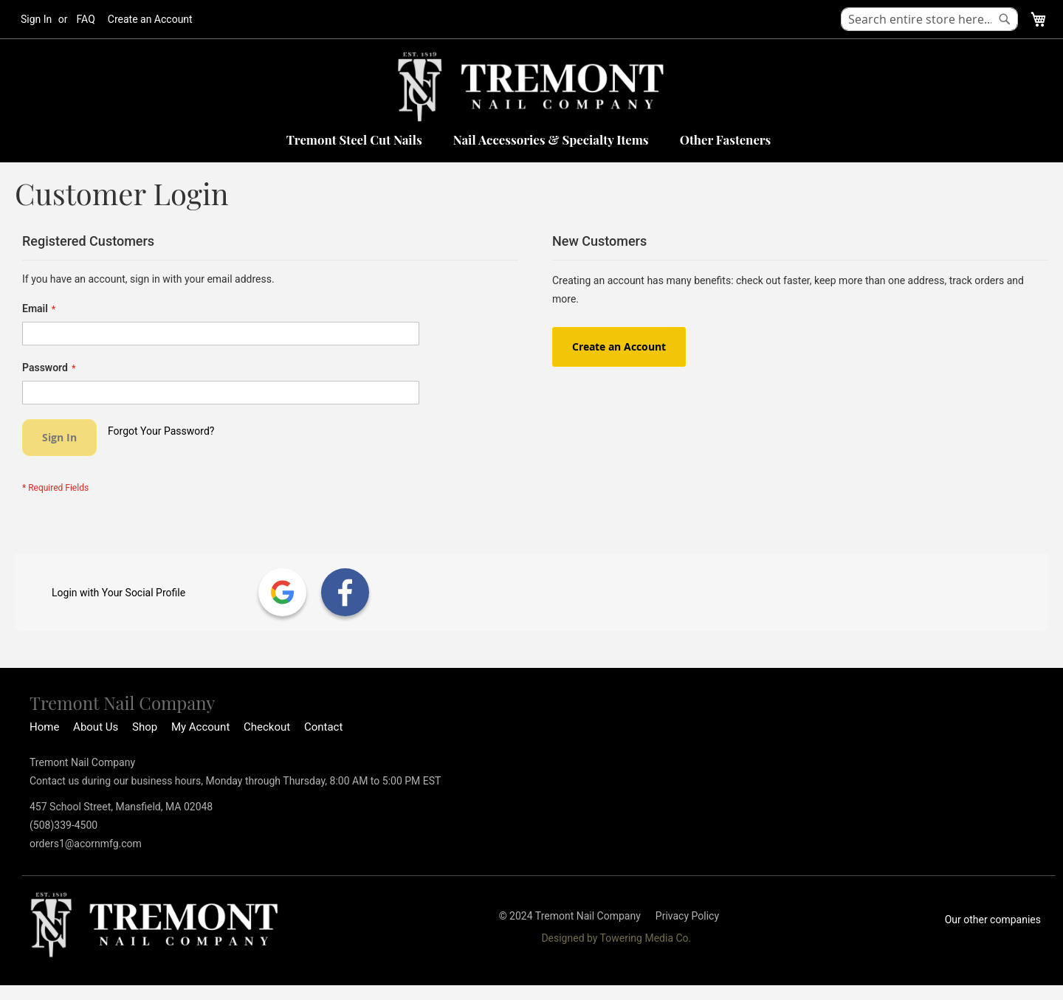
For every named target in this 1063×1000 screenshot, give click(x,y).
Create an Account (150, 19)
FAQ (86, 19)
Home (44, 727)
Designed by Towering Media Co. (616, 938)
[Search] (1005, 19)
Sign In (36, 19)
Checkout (267, 727)
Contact (323, 727)
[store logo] (531, 87)
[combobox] (929, 19)
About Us (95, 727)
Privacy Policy (687, 916)
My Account (200, 727)
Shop (144, 727)
